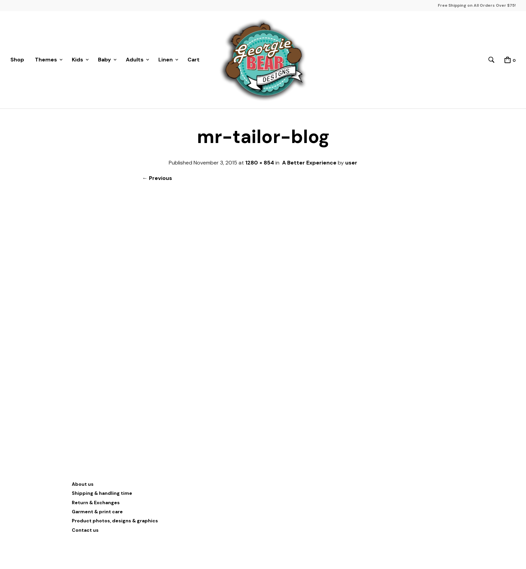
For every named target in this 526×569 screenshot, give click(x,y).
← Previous (157, 178)
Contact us (85, 530)
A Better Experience (309, 162)
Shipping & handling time (102, 493)
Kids (77, 59)
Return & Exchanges (96, 503)
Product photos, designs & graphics (115, 521)
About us (83, 484)
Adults (135, 59)
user (351, 162)
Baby (104, 59)
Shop (17, 59)
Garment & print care (97, 512)
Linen (165, 59)
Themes (46, 59)
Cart (194, 59)
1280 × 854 (259, 162)
